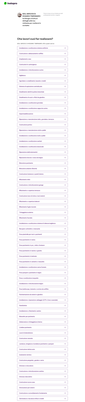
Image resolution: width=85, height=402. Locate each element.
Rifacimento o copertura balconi (42, 201)
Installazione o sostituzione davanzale (42, 147)
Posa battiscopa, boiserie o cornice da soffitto (42, 289)
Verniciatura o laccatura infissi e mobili (42, 399)
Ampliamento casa (42, 59)
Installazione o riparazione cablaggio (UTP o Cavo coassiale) (42, 300)
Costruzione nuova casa (42, 382)
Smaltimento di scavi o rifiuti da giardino (42, 97)
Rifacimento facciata (42, 218)
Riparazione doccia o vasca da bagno (42, 158)
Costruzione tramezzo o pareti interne (42, 174)
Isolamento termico (42, 355)
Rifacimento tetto (42, 179)
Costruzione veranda (42, 338)
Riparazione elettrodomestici (42, 152)
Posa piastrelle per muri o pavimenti (42, 234)
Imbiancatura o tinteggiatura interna (42, 322)
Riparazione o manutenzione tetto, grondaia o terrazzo (42, 119)
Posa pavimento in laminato (42, 256)
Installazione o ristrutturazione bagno (42, 284)
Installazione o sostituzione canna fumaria (42, 267)
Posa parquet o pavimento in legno (42, 273)
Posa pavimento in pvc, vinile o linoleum (42, 245)
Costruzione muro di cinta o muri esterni (42, 196)
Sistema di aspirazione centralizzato (42, 86)
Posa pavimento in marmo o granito (42, 251)
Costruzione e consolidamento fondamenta (42, 393)
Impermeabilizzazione (42, 114)
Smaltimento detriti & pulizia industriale (42, 92)
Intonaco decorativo (42, 377)
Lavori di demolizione (42, 333)
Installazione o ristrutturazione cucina (42, 70)
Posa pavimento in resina (42, 240)
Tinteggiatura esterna (42, 212)
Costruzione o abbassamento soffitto (42, 54)
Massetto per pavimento (42, 316)
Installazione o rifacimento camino (42, 311)
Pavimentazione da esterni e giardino (42, 295)
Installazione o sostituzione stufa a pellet (42, 136)
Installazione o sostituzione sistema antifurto (42, 48)
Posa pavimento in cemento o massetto (42, 262)
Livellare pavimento (42, 327)
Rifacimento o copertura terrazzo (42, 190)
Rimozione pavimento (42, 163)
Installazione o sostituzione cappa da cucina (42, 108)
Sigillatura (42, 75)
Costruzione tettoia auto (42, 349)
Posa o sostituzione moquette (42, 278)
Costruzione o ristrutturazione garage (42, 185)
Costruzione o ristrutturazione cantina (42, 371)
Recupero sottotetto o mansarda (42, 229)
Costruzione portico (42, 125)
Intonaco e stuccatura (42, 366)
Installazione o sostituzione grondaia (42, 103)
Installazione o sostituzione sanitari (42, 141)
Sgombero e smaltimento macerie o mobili (42, 81)
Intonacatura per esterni (42, 388)
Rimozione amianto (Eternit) (42, 169)
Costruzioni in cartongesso (42, 64)
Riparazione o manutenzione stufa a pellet (42, 130)
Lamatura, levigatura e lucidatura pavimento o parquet (42, 344)
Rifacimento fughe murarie (42, 207)
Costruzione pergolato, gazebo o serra (42, 360)
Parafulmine (42, 305)
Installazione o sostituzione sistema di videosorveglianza (42, 223)
